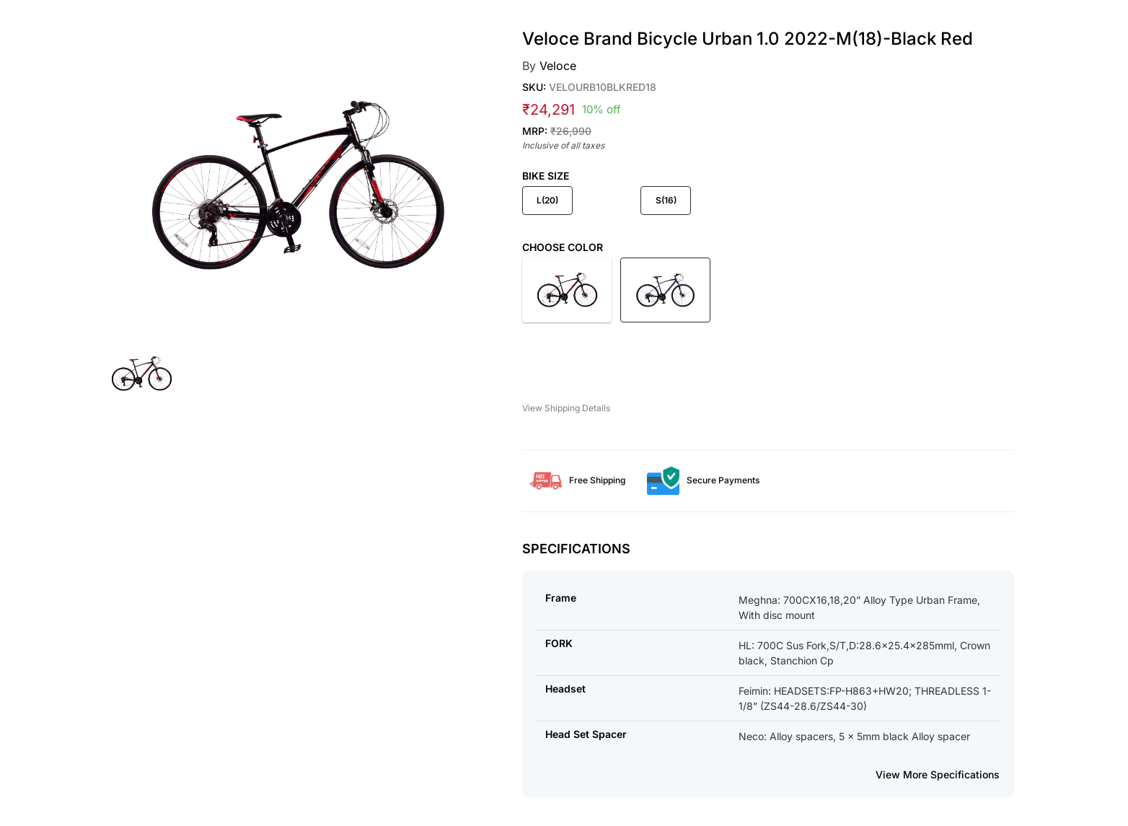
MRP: (556, 131)
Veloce (557, 65)
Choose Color (562, 247)
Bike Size (545, 176)
